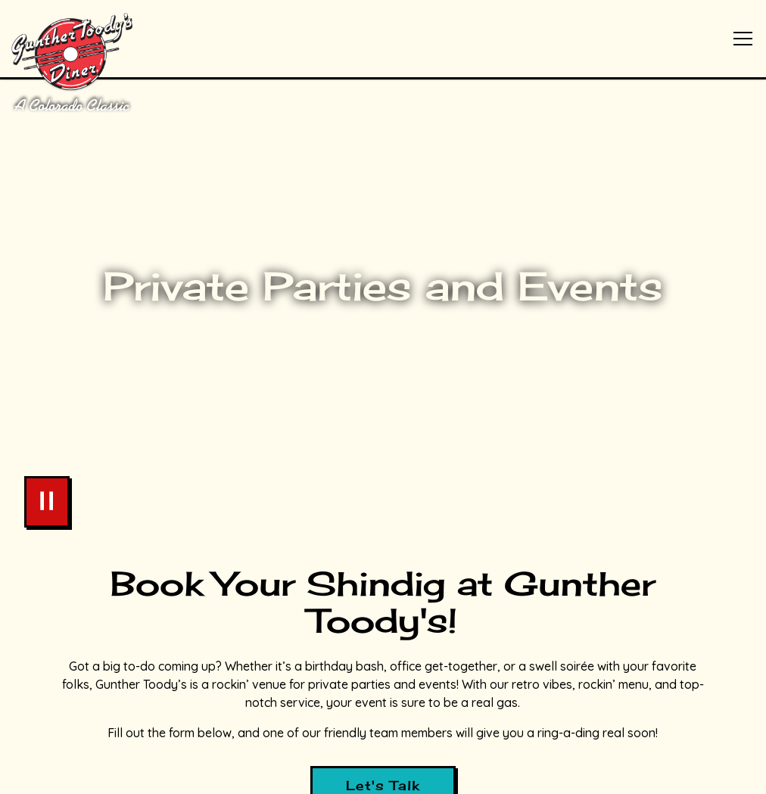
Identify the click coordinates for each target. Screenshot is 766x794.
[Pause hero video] (47, 487)
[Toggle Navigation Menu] (743, 38)
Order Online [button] (383, 730)
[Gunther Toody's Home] (104, 60)
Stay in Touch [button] (383, 772)
